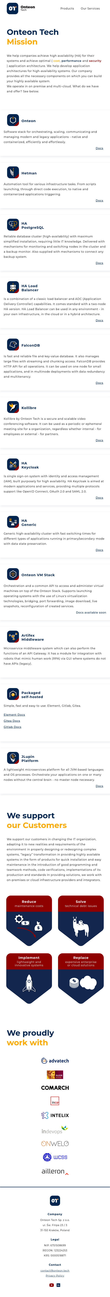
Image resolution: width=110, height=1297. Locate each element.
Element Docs (14, 714)
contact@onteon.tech (54, 1270)
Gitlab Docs (12, 727)
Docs (99, 148)
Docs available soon (91, 612)
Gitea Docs (12, 721)
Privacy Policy (55, 1275)
